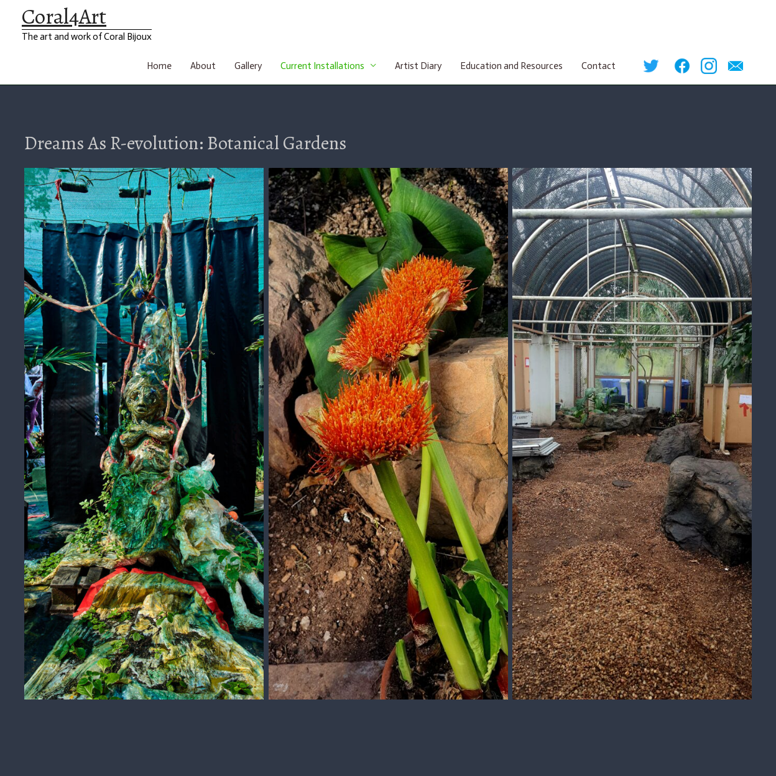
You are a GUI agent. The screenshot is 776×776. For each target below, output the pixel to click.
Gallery (248, 66)
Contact (598, 66)
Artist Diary (418, 66)
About (203, 66)
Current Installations (322, 66)
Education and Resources (511, 66)
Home (159, 66)
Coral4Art (64, 16)
